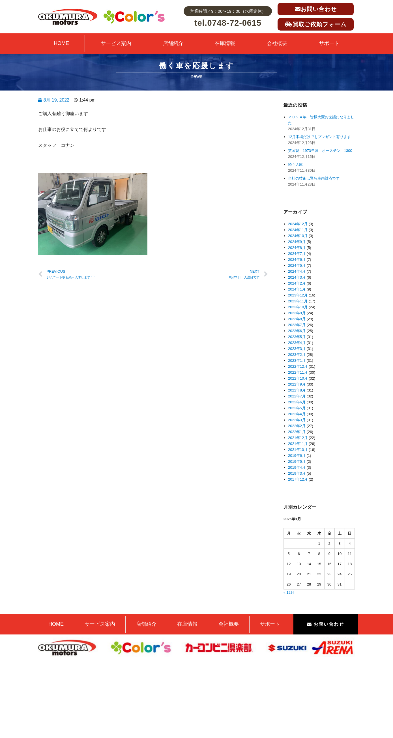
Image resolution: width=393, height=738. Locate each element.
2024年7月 (297, 253)
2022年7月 (297, 396)
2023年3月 (297, 349)
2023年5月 (297, 337)
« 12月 (289, 592)
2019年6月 (297, 455)
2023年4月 (297, 343)
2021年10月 (298, 449)
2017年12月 (298, 479)
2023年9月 (297, 313)
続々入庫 (297, 164)
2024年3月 (297, 277)
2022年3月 (297, 420)
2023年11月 (298, 301)
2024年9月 (297, 242)
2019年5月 (297, 461)
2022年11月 (298, 372)
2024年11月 (298, 230)
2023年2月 (297, 354)
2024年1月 (297, 289)
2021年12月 (298, 438)
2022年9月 (297, 384)
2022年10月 (298, 378)
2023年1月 (297, 360)
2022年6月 (297, 402)
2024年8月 (297, 248)
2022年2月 (297, 426)
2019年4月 (297, 467)
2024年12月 (298, 224)
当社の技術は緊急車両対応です (314, 178)
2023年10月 (298, 307)
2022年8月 (297, 390)
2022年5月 (297, 408)
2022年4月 (297, 414)
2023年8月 (297, 319)
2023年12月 (298, 295)
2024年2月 (297, 283)
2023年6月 (297, 331)
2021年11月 (298, 444)
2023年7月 (297, 325)
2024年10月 (298, 236)
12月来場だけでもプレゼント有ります (319, 137)
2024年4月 (297, 271)
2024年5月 (297, 265)
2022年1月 (297, 432)
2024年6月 (297, 259)
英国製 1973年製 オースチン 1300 (320, 151)
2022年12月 (298, 366)
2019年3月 (297, 473)
